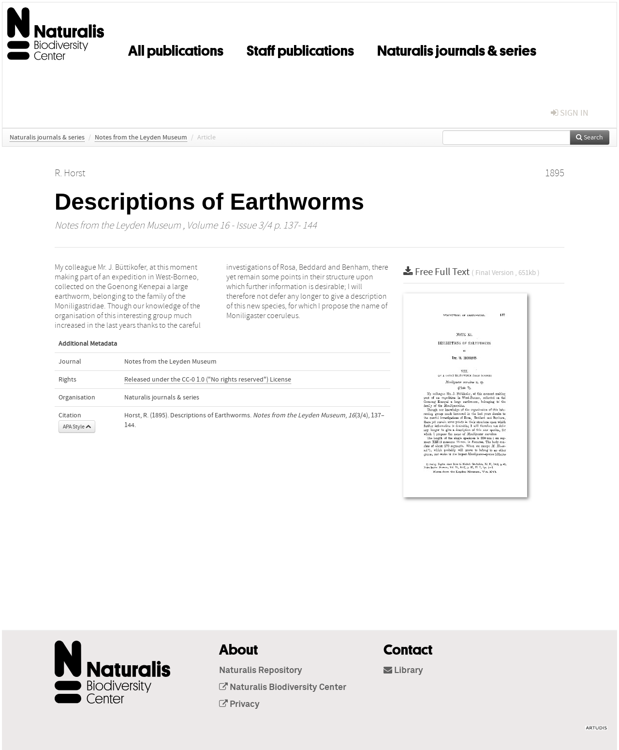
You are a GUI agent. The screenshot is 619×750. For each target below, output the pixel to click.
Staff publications (300, 49)
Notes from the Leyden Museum (141, 137)
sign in (570, 113)
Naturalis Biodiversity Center (282, 687)
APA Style (77, 426)
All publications (175, 49)
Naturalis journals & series (456, 49)
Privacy (239, 704)
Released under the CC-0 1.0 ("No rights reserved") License (207, 379)
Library (403, 670)
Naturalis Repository (260, 670)
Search (589, 137)
